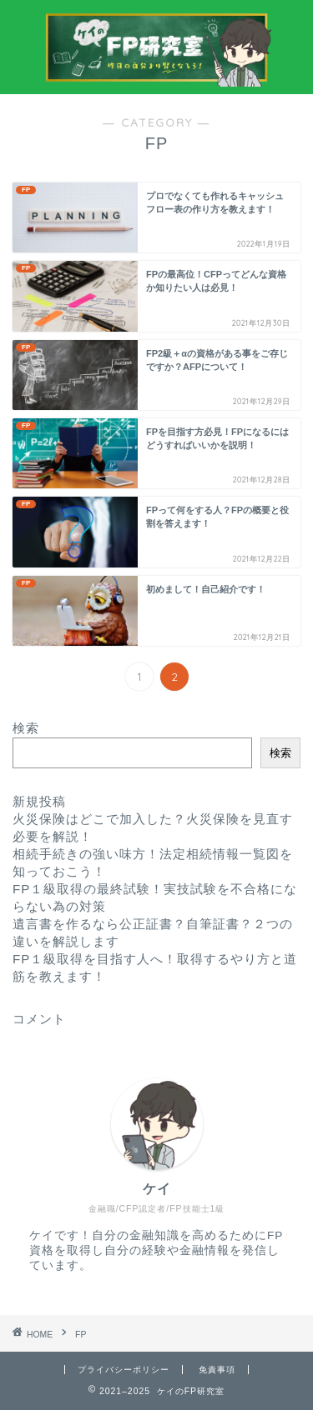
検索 (26, 728)
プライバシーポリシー (123, 1369)
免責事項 (217, 1369)
